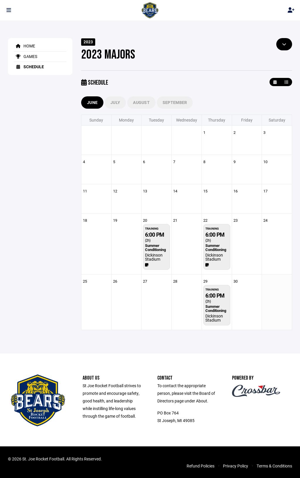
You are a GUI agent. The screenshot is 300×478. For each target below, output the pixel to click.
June (92, 102)
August (141, 102)
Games (25, 56)
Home (24, 46)
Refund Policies (200, 466)
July (115, 102)
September (175, 102)
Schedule (29, 66)
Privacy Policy (235, 466)
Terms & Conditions (274, 466)
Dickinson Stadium (154, 257)
